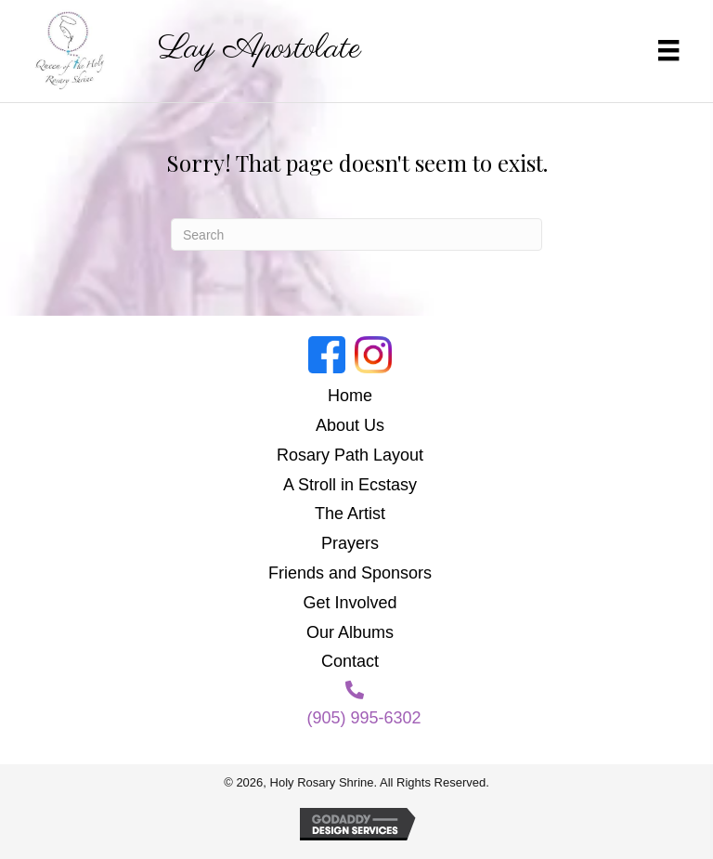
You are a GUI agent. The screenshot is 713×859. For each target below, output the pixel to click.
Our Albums (350, 632)
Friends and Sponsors (350, 573)
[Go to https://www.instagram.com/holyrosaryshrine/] (373, 354)
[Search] (356, 234)
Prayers (350, 543)
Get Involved (349, 602)
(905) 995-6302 (363, 718)
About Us (350, 425)
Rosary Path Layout (350, 455)
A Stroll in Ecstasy (350, 484)
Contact (350, 661)
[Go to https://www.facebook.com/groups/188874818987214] (326, 354)
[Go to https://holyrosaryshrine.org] (212, 49)
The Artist (350, 513)
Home (350, 395)
